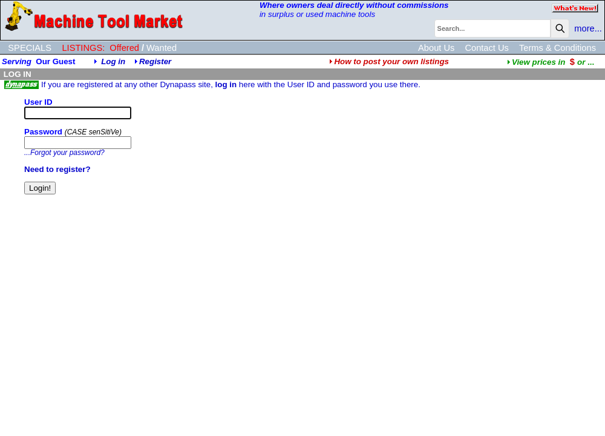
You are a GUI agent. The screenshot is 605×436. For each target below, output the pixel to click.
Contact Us (487, 48)
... (550, 62)
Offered (124, 48)
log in (226, 84)
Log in (113, 61)
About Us (436, 48)
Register (155, 61)
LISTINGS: (83, 48)
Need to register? (57, 169)
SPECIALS (29, 48)
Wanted (161, 48)
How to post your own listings (389, 61)
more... (588, 28)
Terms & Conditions (557, 48)
